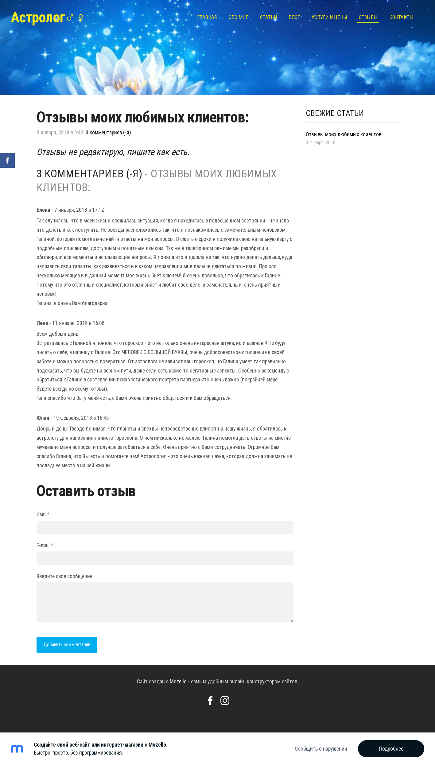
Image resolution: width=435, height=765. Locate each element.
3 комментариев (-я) (108, 132)
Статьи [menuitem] (266, 17)
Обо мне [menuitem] (237, 17)
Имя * (43, 514)
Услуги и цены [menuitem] (328, 17)
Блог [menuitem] (292, 17)
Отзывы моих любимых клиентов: (344, 134)
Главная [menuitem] (206, 17)
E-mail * (45, 545)
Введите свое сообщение (64, 576)
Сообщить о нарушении (321, 749)
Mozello (178, 681)
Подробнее (391, 749)
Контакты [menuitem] (400, 17)
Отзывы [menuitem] (366, 17)
